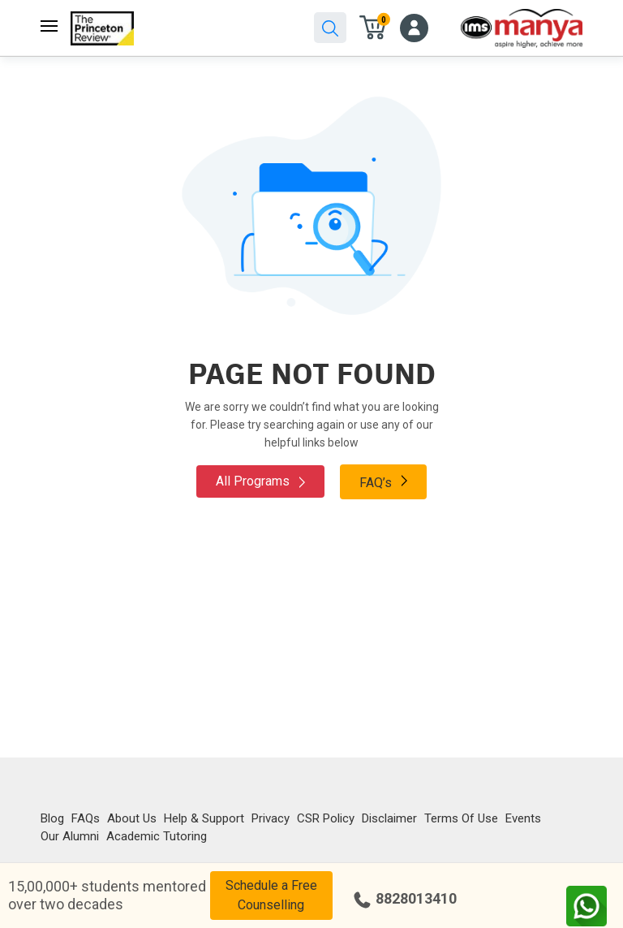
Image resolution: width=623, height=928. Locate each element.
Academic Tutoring (156, 836)
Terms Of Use (461, 818)
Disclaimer (389, 818)
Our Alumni (70, 836)
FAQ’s (383, 481)
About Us (132, 818)
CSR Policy (325, 818)
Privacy (270, 818)
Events (523, 818)
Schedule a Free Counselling (271, 895)
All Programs (260, 481)
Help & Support (204, 818)
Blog (52, 818)
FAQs (85, 818)
